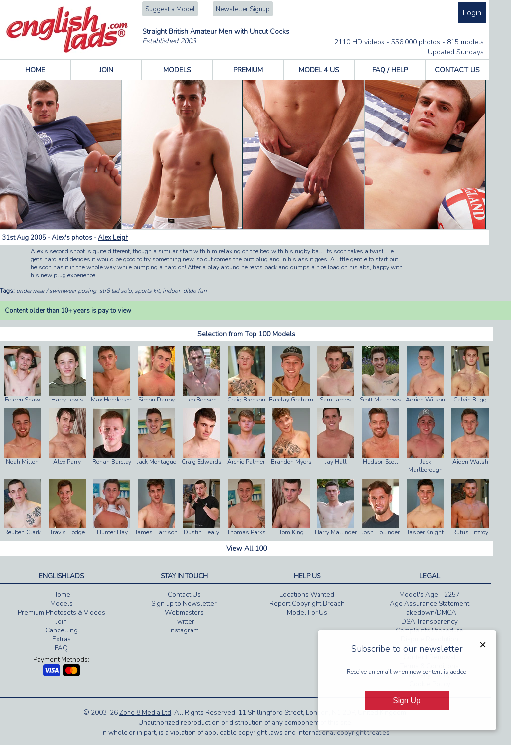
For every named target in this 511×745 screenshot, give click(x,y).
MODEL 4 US (319, 70)
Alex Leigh (113, 237)
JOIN (106, 70)
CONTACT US (457, 70)
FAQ (61, 648)
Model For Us (307, 612)
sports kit (147, 291)
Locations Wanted (306, 594)
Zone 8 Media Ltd (145, 712)
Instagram (184, 630)
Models (61, 603)
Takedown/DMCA (429, 612)
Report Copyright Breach (307, 603)
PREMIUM (248, 70)
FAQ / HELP (390, 70)
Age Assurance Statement (429, 603)
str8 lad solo (115, 291)
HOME (35, 70)
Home (61, 594)
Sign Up (406, 700)
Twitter (184, 621)
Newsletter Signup (243, 9)
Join (61, 621)
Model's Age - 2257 (429, 594)
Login (472, 12)
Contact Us (184, 594)
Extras (61, 639)
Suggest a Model (170, 9)
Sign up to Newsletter (184, 603)
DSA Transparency (429, 621)
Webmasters (184, 612)
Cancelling (61, 630)
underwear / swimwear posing (56, 291)
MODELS (177, 70)
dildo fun (195, 291)
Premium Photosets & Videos (61, 612)
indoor (171, 291)
